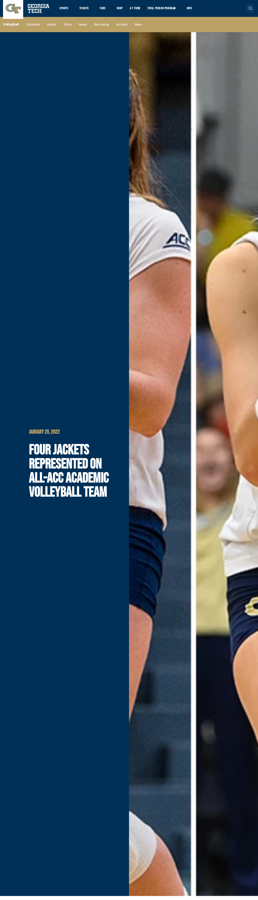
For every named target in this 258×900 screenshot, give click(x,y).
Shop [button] (125, 10)
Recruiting (101, 28)
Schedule (33, 28)
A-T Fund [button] (142, 10)
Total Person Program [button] (171, 10)
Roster (51, 28)
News (83, 28)
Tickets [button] (86, 10)
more (138, 28)
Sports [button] (64, 10)
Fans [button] (107, 10)
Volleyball (11, 28)
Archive (121, 28)
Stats (68, 28)
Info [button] (202, 10)
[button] (250, 10)
